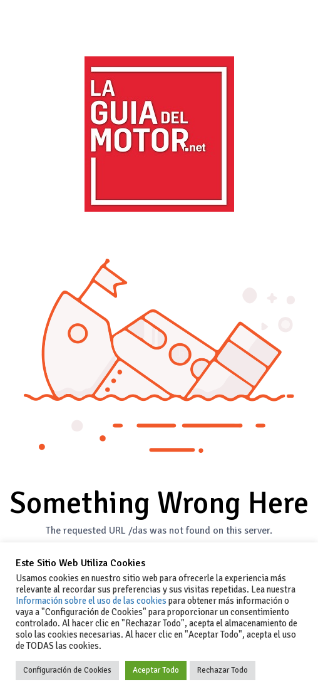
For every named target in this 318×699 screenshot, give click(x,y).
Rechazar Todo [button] (222, 670)
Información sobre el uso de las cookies (91, 600)
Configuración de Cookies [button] (67, 670)
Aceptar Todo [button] (156, 670)
